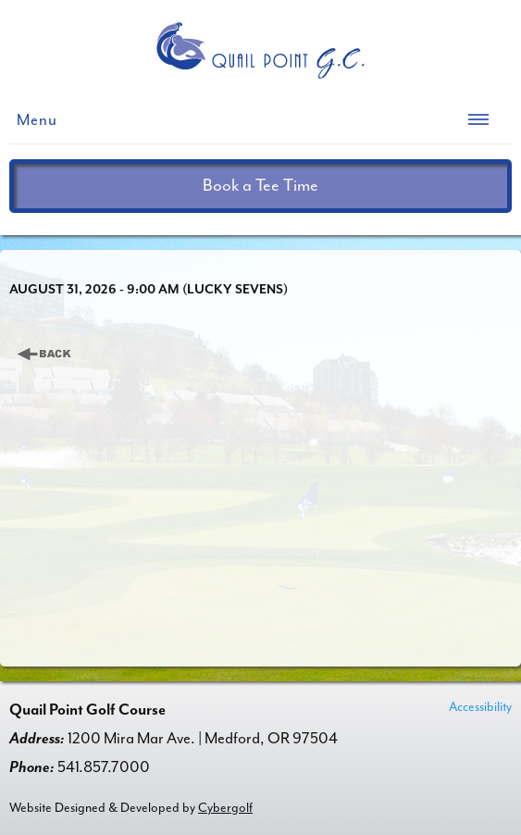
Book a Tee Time (260, 185)
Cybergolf (225, 808)
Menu (37, 120)
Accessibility (480, 707)
